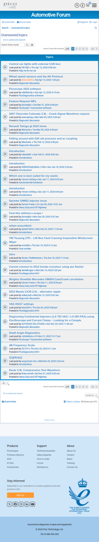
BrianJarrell (27, 373)
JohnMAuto (27, 336)
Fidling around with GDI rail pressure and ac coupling (43, 138)
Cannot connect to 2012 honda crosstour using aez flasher (46, 266)
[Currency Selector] (82, 5)
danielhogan (28, 270)
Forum (40, 463)
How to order (43, 459)
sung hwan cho (29, 361)
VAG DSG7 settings (21, 304)
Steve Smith (27, 80)
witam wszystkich (20, 225)
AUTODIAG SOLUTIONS (33, 324)
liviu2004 (26, 307)
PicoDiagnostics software (31, 95)
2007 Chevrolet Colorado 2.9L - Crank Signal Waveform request (49, 113)
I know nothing (29, 179)
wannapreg (27, 117)
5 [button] (86, 48)
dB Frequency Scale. (22, 345)
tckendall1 (27, 154)
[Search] (77, 5)
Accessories (13, 467)
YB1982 (25, 67)
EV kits (10, 463)
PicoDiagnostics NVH (29, 273)
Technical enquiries (46, 451)
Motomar (26, 129)
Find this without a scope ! (26, 213)
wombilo (26, 245)
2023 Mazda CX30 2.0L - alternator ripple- (35, 291)
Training (71, 463)
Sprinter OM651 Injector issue (28, 200)
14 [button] (92, 48)
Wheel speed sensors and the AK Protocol (36, 76)
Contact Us (72, 467)
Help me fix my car (27, 70)
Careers (70, 455)
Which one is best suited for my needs (33, 175)
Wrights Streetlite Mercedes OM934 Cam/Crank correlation (46, 279)
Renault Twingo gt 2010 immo (28, 126)
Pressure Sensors (15, 455)
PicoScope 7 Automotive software (35, 108)
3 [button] (79, 48)
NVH (9, 459)
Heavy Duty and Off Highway (33, 207)
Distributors (42, 467)
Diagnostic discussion (29, 83)
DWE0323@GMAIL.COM (33, 167)
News (69, 459)
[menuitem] (93, 22)
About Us (71, 451)
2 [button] (76, 48)
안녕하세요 (15, 357)
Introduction (17, 151)
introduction (17, 163)
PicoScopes (12, 451)
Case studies (25, 248)
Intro (12, 254)
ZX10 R (25, 348)
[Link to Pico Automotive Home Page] (9, 5)
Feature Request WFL (23, 101)
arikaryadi (26, 295)
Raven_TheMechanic (32, 258)
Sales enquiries (44, 455)
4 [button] (83, 48)
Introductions (25, 158)
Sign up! (20, 495)
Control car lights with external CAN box (34, 63)
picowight (26, 105)
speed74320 (28, 229)
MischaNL (26, 142)
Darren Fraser (28, 204)
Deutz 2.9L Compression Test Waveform (34, 370)
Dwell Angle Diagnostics (24, 332)
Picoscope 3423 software (25, 88)
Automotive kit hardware (30, 182)
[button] (67, 49)
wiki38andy (27, 92)
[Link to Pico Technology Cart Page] (87, 5)
